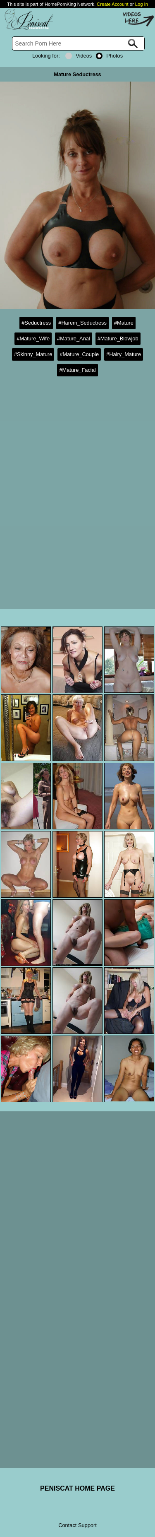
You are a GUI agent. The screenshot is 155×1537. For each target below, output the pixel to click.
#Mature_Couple (79, 354)
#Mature (124, 323)
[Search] (78, 43)
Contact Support (77, 1525)
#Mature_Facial (77, 370)
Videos (78, 56)
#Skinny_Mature (33, 354)
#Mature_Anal (73, 338)
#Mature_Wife (33, 338)
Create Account (113, 4)
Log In (141, 4)
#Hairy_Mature (123, 354)
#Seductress (36, 323)
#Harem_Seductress (82, 323)
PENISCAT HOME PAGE (77, 1488)
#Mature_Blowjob (118, 338)
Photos (109, 56)
